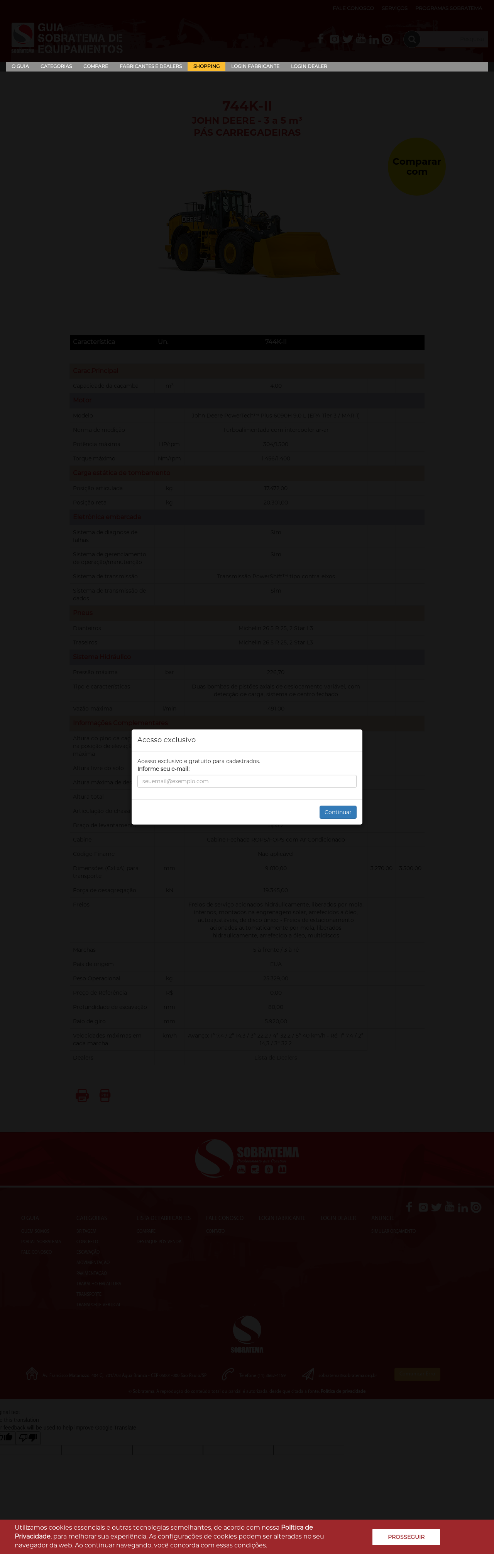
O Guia (20, 66)
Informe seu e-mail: (163, 768)
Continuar (338, 812)
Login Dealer (309, 66)
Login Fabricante (255, 66)
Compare (95, 66)
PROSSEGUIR (406, 1537)
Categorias (56, 66)
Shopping (206, 66)
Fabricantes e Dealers (151, 66)
